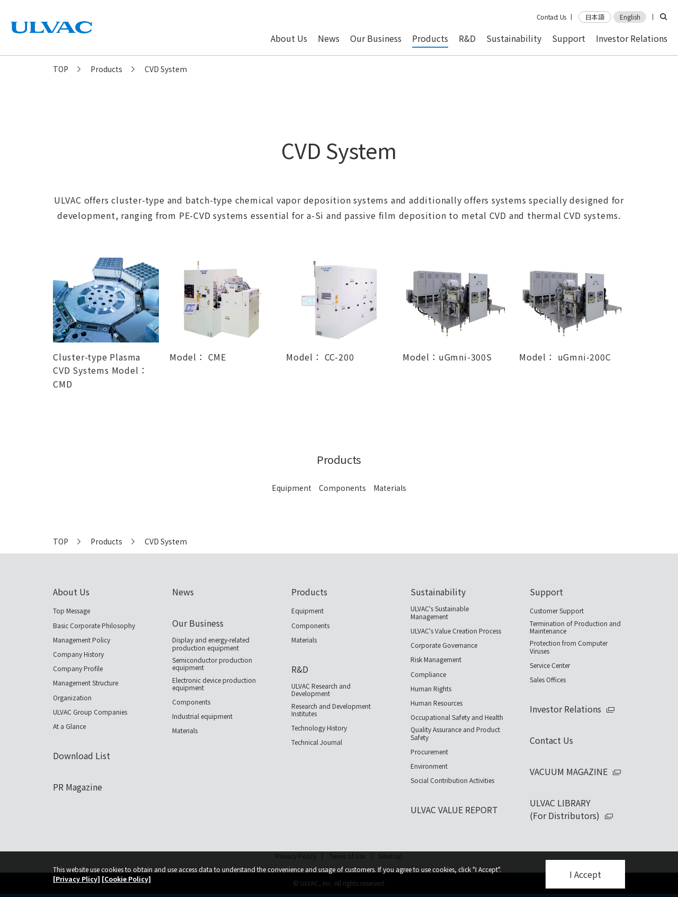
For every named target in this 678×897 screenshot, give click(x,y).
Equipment (291, 487)
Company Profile (78, 668)
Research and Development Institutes (331, 710)
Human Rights (431, 688)
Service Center (550, 665)
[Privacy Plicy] (76, 878)
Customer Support (557, 610)
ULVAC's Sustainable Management (440, 612)
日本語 (594, 16)
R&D (299, 669)
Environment (429, 766)
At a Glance (69, 726)
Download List (81, 755)
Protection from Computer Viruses (569, 647)
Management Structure (85, 683)
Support (546, 591)
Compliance (428, 674)
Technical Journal (316, 742)
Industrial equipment (202, 716)
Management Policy (81, 640)
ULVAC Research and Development (321, 690)
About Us (71, 591)
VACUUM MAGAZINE (569, 771)
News (183, 591)
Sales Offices (548, 679)
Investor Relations (565, 708)
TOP (60, 69)
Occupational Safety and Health (457, 717)
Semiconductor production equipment (212, 664)
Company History (78, 654)
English (630, 16)
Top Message (71, 610)
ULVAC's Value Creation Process (456, 631)
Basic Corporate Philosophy (94, 625)
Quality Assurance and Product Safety (455, 733)
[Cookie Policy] (126, 878)
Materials (389, 487)
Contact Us (551, 17)
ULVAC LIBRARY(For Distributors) (565, 809)
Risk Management (436, 659)
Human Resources (436, 703)
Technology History (319, 728)
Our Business (198, 623)
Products (106, 69)
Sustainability (438, 591)
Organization (72, 697)
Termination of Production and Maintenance (575, 627)
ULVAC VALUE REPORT (454, 809)
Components (342, 487)
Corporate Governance (444, 645)
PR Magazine (77, 786)
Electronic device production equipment (214, 684)
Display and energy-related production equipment (210, 644)
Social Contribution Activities (452, 780)
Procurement (429, 751)
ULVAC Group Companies (90, 712)
